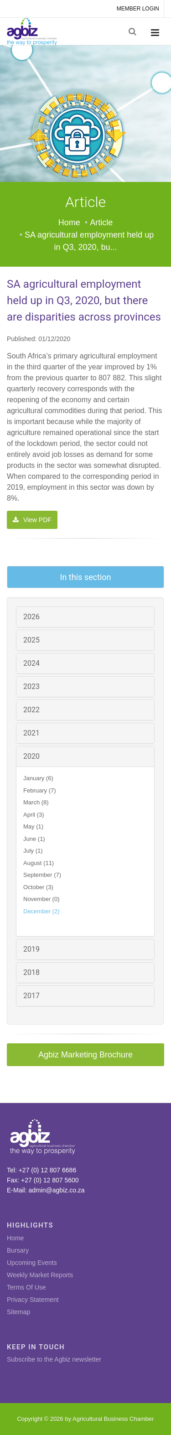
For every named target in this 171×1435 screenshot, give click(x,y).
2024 (31, 663)
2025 (31, 640)
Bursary (18, 1250)
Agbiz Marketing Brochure (85, 1054)
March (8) (36, 802)
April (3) (33, 814)
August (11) (38, 863)
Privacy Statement (33, 1299)
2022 (31, 709)
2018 (31, 972)
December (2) (41, 911)
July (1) (33, 850)
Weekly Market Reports (40, 1275)
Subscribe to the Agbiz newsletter (54, 1359)
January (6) (38, 778)
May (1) (33, 826)
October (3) (38, 887)
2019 (31, 949)
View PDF (32, 519)
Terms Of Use (26, 1287)
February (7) (39, 790)
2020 (31, 756)
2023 (31, 686)
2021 (31, 733)
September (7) (42, 874)
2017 (31, 995)
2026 (31, 616)
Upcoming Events (32, 1262)
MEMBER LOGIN (138, 8)
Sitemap (18, 1312)
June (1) (34, 838)
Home (69, 222)
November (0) (41, 899)
